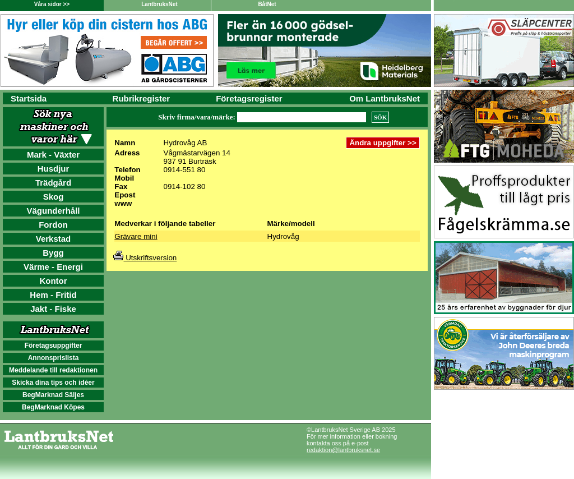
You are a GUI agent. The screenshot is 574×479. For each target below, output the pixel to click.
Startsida (29, 98)
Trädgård (53, 182)
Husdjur (54, 168)
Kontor (53, 280)
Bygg (53, 252)
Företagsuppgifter (53, 345)
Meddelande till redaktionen (53, 370)
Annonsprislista (53, 358)
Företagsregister (249, 98)
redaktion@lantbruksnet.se (343, 449)
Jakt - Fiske (53, 309)
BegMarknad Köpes (53, 407)
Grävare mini (135, 236)
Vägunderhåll (53, 210)
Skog (53, 196)
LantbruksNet (159, 4)
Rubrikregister (141, 98)
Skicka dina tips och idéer (53, 382)
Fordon (53, 224)
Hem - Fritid (53, 295)
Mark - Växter (53, 154)
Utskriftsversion (145, 258)
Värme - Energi (53, 266)
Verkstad (53, 238)
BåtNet (267, 4)
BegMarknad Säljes (53, 395)
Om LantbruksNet (384, 98)
